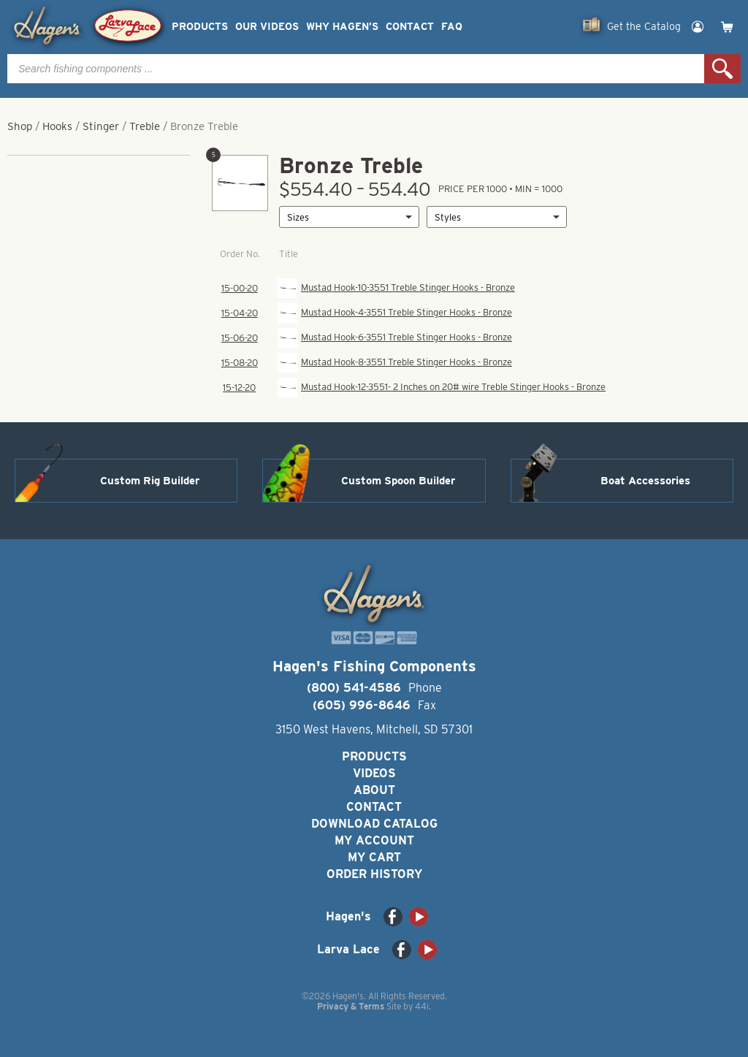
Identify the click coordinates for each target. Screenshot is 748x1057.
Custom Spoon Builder (398, 480)
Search (722, 68)
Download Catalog (374, 824)
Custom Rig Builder (149, 480)
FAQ (451, 26)
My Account (374, 840)
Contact (410, 26)
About (374, 790)
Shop (19, 126)
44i (422, 1006)
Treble (144, 126)
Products (200, 26)
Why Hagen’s (342, 26)
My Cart (374, 857)
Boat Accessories (645, 480)
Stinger (101, 126)
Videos (374, 773)
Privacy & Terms (350, 1006)
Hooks (57, 126)
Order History (374, 874)
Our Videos (267, 26)
